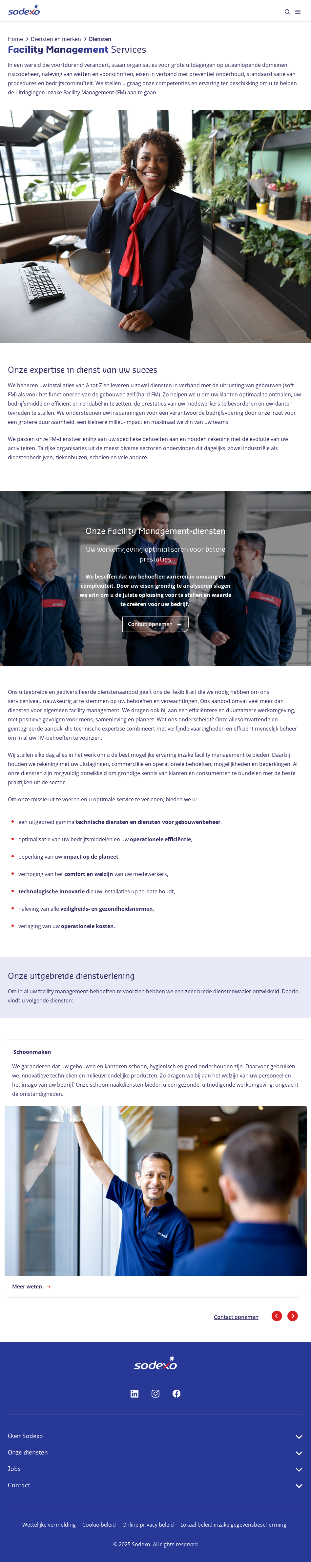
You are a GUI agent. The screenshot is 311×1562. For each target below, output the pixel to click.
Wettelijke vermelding (49, 1524)
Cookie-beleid (99, 1524)
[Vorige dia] (277, 1316)
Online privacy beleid (148, 1524)
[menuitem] (24, 10)
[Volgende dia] (292, 1316)
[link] (155, 1168)
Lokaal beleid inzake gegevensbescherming (233, 1524)
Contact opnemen (155, 624)
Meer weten (32, 1287)
